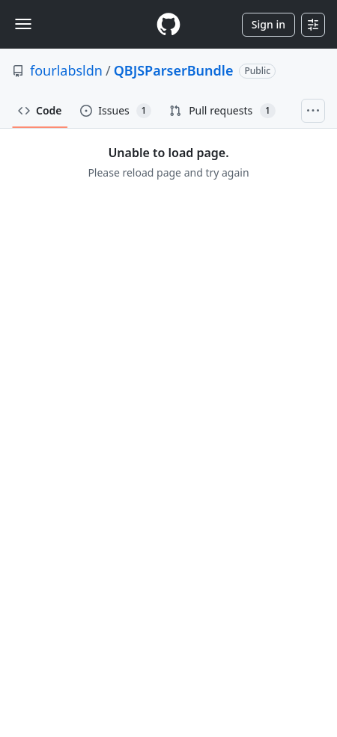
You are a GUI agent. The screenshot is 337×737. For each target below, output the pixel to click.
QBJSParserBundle (174, 70)
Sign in (268, 24)
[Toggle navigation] (23, 24)
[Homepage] (168, 24)
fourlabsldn (66, 70)
